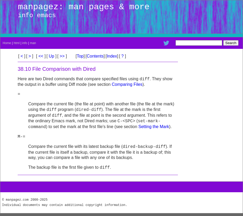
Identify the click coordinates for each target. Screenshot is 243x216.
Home (7, 43)
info (24, 43)
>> (62, 56)
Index (112, 56)
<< (41, 56)
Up (51, 56)
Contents (95, 56)
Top (80, 56)
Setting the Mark (153, 127)
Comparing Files (127, 84)
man (33, 43)
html (17, 43)
